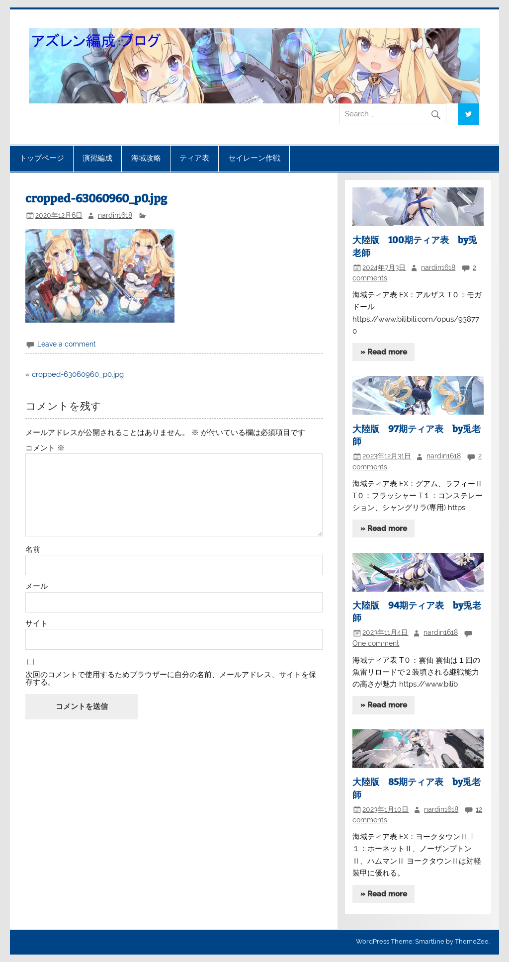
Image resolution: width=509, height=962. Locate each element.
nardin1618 (115, 215)
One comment (375, 643)
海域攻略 (146, 158)
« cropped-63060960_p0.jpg (74, 374)
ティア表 (194, 158)
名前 (32, 549)
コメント (45, 448)
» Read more (383, 352)
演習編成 (97, 158)
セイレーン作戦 (254, 158)
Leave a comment (66, 344)
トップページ (41, 158)
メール (36, 586)
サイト (36, 623)
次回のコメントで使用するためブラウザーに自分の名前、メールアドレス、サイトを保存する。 (170, 678)
